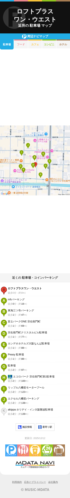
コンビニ (49, 44)
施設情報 (25, 427)
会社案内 (53, 482)
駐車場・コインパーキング (11, 450)
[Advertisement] (35, 87)
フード (21, 44)
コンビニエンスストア (47, 450)
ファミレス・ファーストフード (23, 450)
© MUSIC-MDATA (35, 489)
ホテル (59, 450)
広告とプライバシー (35, 482)
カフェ (35, 44)
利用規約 (17, 482)
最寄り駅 (45, 427)
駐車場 (7, 44)
